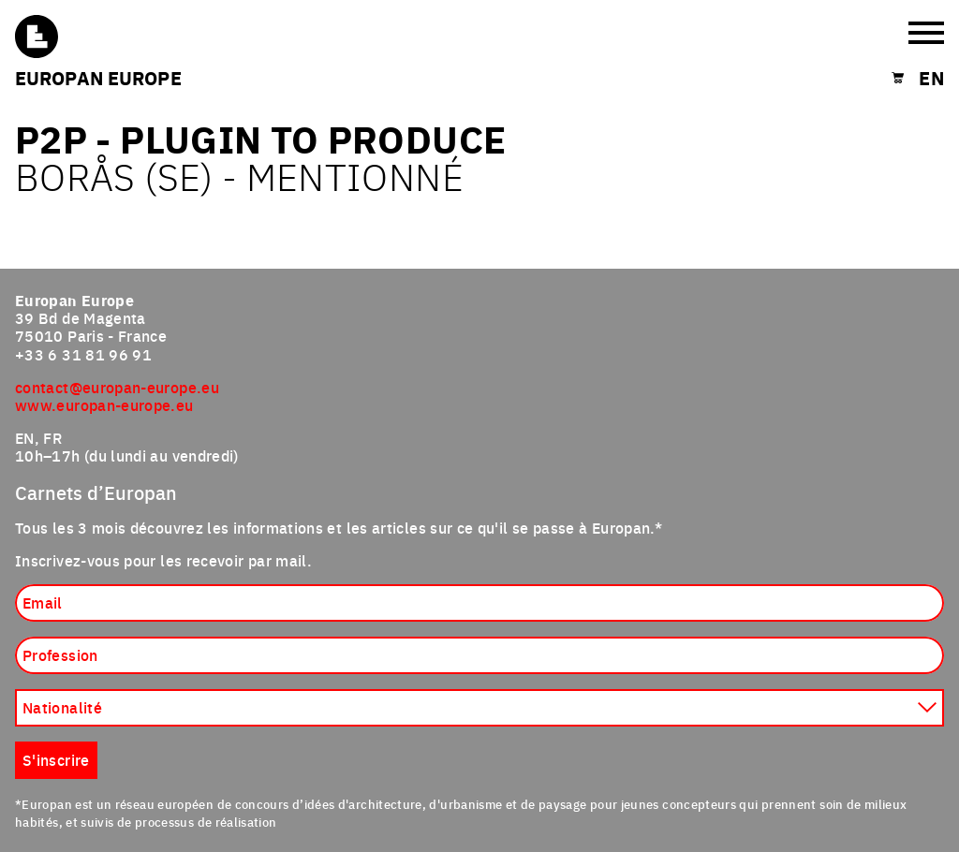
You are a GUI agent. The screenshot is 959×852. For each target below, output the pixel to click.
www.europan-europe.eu (104, 404)
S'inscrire (56, 759)
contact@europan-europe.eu (117, 386)
